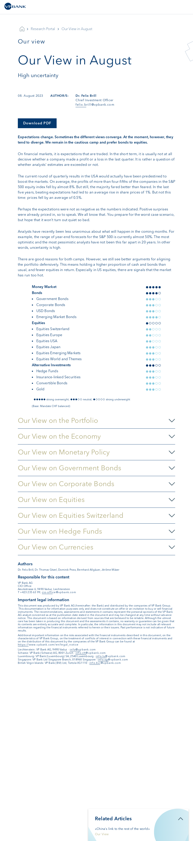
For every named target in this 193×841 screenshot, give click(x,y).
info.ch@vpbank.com (91, 652)
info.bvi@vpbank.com (105, 662)
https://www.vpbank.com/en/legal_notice (48, 644)
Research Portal (43, 29)
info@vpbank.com (83, 649)
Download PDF (37, 123)
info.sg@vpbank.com (113, 659)
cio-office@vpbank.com (59, 592)
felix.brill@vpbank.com (95, 105)
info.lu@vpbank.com (111, 656)
